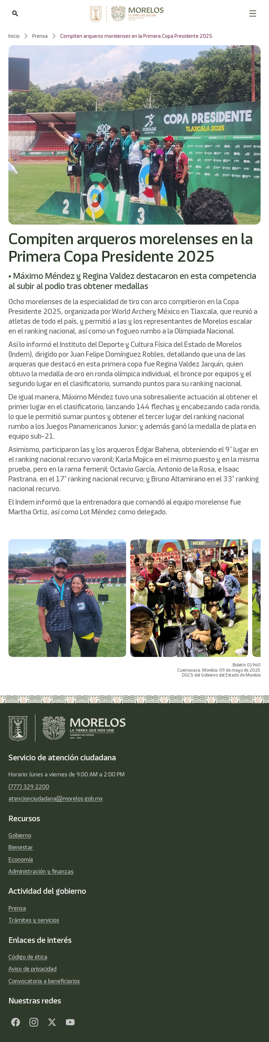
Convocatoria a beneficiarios (44, 981)
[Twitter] (52, 1022)
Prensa (17, 908)
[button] (252, 13)
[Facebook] (15, 1022)
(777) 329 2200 (28, 786)
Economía (20, 859)
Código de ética (27, 957)
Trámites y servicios (33, 920)
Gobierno (19, 835)
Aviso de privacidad (32, 969)
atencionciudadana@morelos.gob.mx (55, 798)
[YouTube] (70, 1022)
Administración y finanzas (41, 871)
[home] (133, 13)
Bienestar (20, 847)
